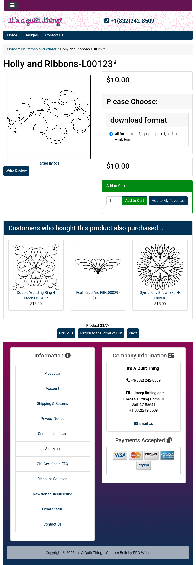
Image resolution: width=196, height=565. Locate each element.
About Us (52, 373)
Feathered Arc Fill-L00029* (98, 292)
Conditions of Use (52, 434)
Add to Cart (134, 200)
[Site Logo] (35, 22)
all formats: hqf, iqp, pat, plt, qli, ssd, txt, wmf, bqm (147, 137)
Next (133, 333)
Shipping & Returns (52, 403)
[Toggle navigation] (12, 5)
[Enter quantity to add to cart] (114, 200)
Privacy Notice (52, 418)
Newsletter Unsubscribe (52, 494)
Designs (31, 35)
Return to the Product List (101, 333)
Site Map (52, 449)
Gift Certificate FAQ (52, 464)
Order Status (52, 509)
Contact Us (54, 35)
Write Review (16, 171)
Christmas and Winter (39, 49)
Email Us (143, 423)
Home (12, 35)
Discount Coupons (52, 479)
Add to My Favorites (168, 200)
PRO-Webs (141, 553)
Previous (66, 333)
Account (52, 388)
